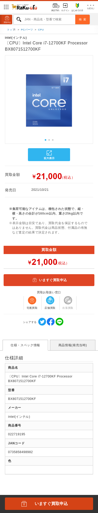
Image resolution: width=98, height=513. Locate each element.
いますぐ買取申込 (49, 281)
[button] (4, 102)
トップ (11, 30)
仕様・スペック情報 (25, 346)
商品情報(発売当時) (72, 346)
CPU (41, 30)
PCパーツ (27, 30)
